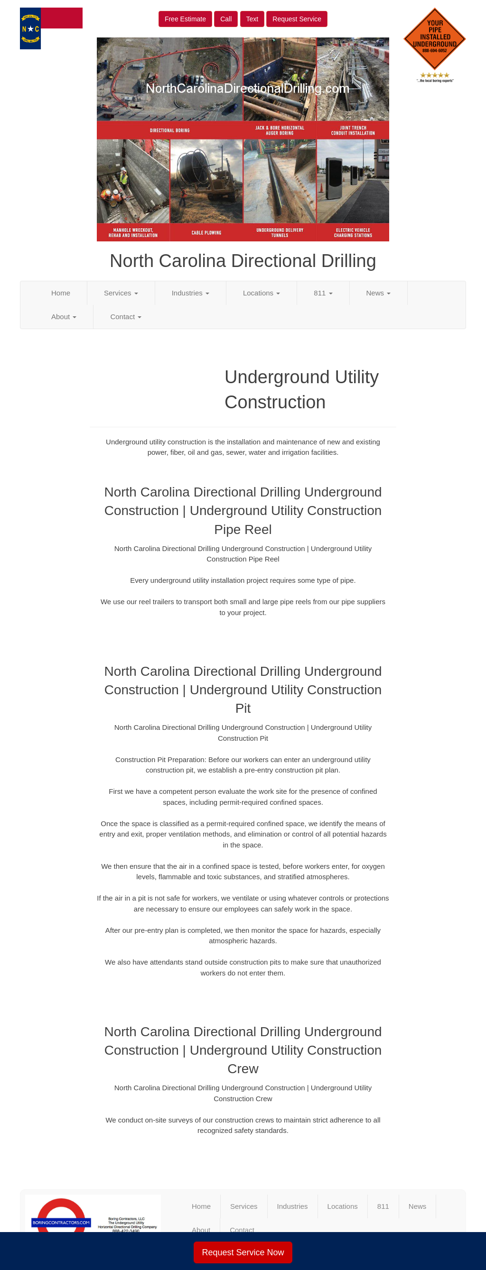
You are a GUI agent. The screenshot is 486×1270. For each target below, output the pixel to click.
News (378, 293)
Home (60, 293)
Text (252, 19)
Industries (190, 293)
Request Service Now (243, 1252)
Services (121, 293)
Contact (125, 317)
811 (323, 293)
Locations (261, 293)
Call (226, 19)
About (63, 317)
